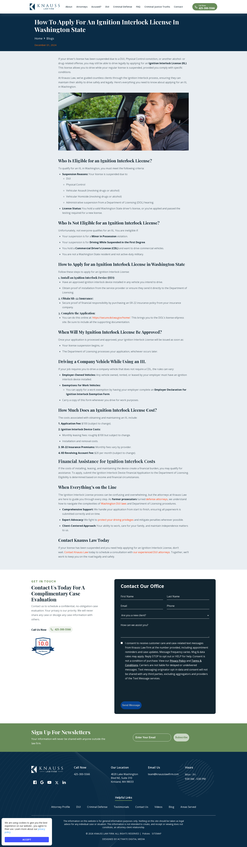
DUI (78, 807)
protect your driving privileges (116, 520)
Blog (171, 807)
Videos (158, 807)
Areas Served (188, 807)
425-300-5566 (207, 8)
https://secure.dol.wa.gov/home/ (111, 317)
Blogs (50, 38)
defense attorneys (157, 499)
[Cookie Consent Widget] (27, 831)
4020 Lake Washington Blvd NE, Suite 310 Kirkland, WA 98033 (124, 777)
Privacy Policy (178, 660)
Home (38, 38)
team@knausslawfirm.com (163, 774)
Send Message (131, 705)
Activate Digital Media (131, 839)
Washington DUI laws (113, 503)
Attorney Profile (60, 807)
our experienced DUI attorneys (151, 552)
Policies (146, 833)
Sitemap (156, 833)
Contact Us (141, 807)
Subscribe (181, 737)
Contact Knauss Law (76, 552)
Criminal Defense (97, 807)
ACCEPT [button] (27, 839)
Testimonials (121, 807)
